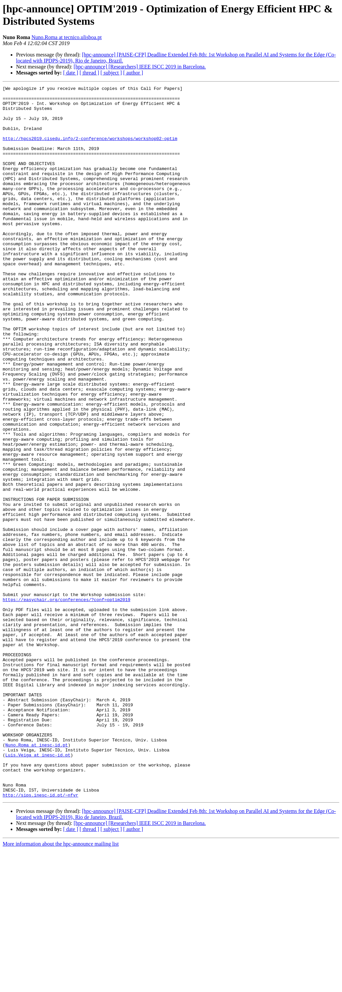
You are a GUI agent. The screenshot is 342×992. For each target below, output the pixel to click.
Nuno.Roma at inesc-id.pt (36, 877)
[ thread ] (89, 73)
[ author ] (133, 73)
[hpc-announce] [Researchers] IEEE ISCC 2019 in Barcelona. (139, 66)
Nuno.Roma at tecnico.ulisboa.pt (66, 37)
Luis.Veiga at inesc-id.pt (37, 889)
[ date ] (70, 73)
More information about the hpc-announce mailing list (61, 986)
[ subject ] (111, 73)
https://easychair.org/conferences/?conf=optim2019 (66, 703)
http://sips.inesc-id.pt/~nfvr (40, 937)
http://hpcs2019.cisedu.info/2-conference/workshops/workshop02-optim (90, 149)
